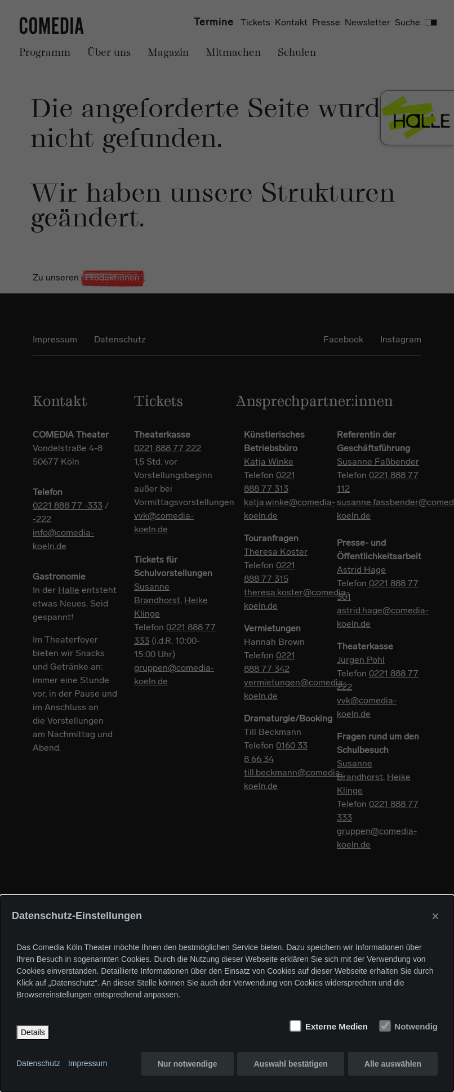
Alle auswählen (392, 1063)
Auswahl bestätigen (290, 1063)
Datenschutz (38, 1063)
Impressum (87, 1063)
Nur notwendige (187, 1063)
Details (33, 1032)
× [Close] (435, 916)
